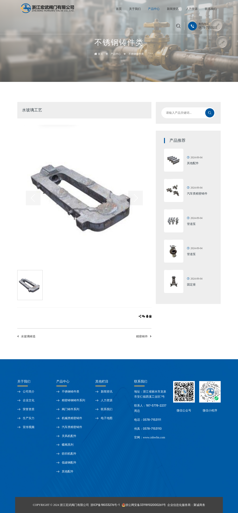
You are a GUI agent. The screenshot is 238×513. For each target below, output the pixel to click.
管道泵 (191, 223)
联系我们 (210, 9)
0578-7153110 (152, 428)
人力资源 (192, 9)
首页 (119, 9)
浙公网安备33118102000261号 (143, 505)
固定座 (191, 284)
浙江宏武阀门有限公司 (74, 505)
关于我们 (135, 9)
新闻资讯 (173, 9)
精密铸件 (143, 336)
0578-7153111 (208, 27)
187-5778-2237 (156, 405)
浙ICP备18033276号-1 (105, 505)
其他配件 (193, 163)
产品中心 (154, 9)
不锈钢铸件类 (136, 54)
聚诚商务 (199, 505)
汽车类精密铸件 (197, 193)
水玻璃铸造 (26, 336)
